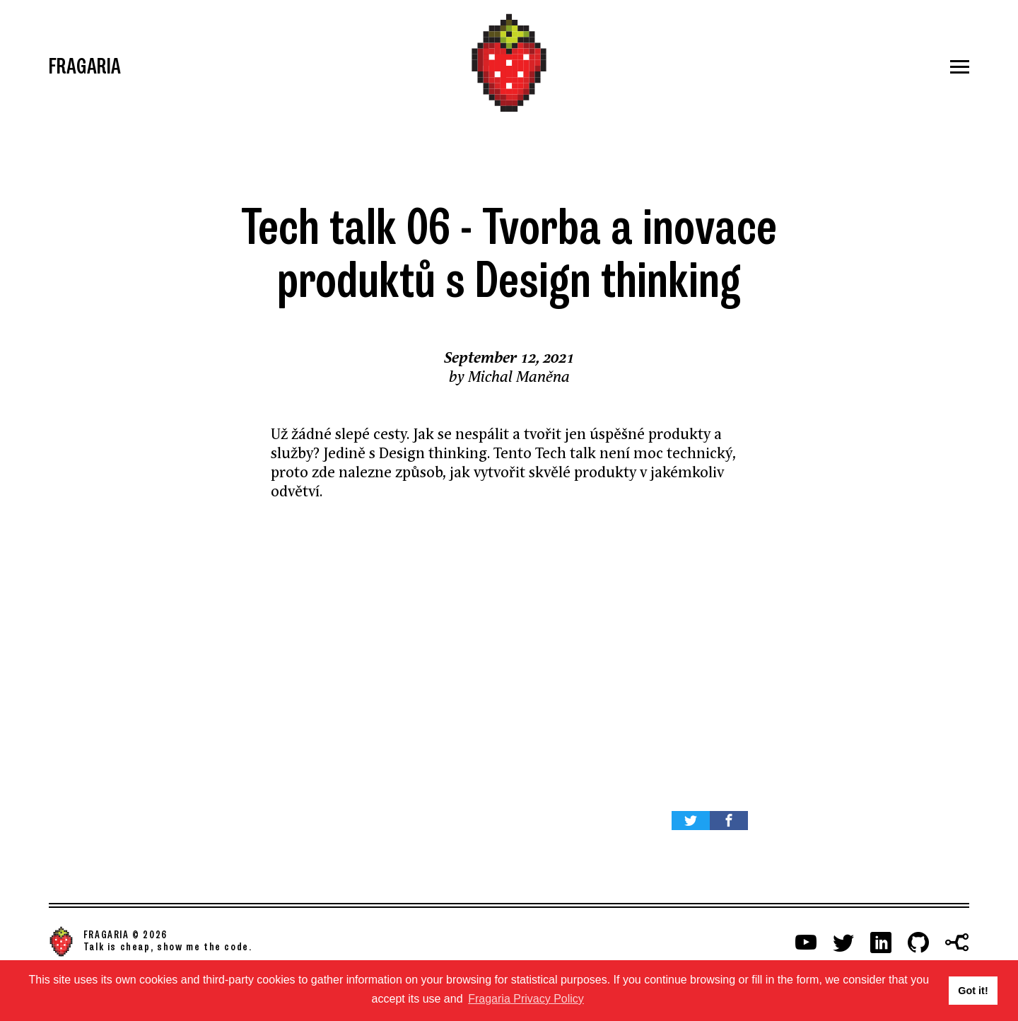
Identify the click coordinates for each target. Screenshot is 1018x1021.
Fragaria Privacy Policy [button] (526, 999)
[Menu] (815, 66)
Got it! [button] (973, 990)
